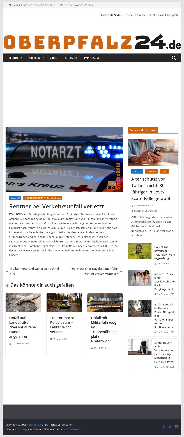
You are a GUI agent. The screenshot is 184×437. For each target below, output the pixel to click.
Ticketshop (70, 58)
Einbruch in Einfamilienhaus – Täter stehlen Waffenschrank (57, 5)
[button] (20, 57)
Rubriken (34, 58)
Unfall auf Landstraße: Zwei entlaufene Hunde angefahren (22, 327)
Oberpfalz (151, 171)
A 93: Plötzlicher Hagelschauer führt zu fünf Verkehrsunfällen (96, 271)
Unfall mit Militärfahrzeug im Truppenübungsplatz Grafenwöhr (104, 329)
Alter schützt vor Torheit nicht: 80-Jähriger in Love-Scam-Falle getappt (151, 188)
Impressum (91, 58)
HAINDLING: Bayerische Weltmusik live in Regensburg (164, 252)
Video (53, 58)
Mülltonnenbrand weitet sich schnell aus (32, 271)
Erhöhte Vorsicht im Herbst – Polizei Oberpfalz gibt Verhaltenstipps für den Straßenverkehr (164, 316)
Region (13, 58)
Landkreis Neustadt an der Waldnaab (42, 198)
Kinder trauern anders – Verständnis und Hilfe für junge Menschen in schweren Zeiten (164, 352)
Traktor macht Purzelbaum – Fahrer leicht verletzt (62, 324)
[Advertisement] (92, 100)
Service (164, 171)
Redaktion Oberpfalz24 (145, 210)
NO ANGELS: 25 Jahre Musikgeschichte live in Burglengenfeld (164, 281)
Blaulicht (15, 198)
